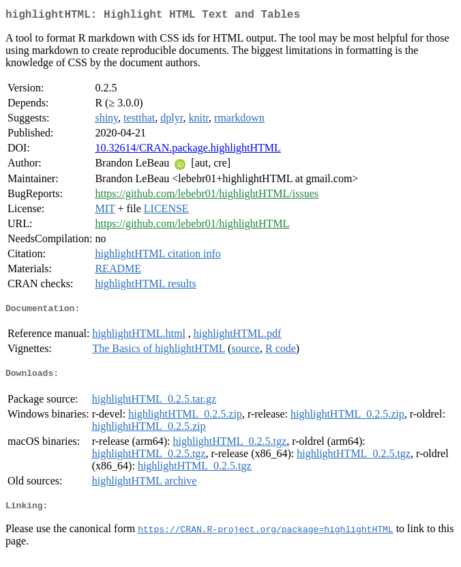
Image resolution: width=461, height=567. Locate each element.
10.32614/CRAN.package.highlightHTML (187, 150)
